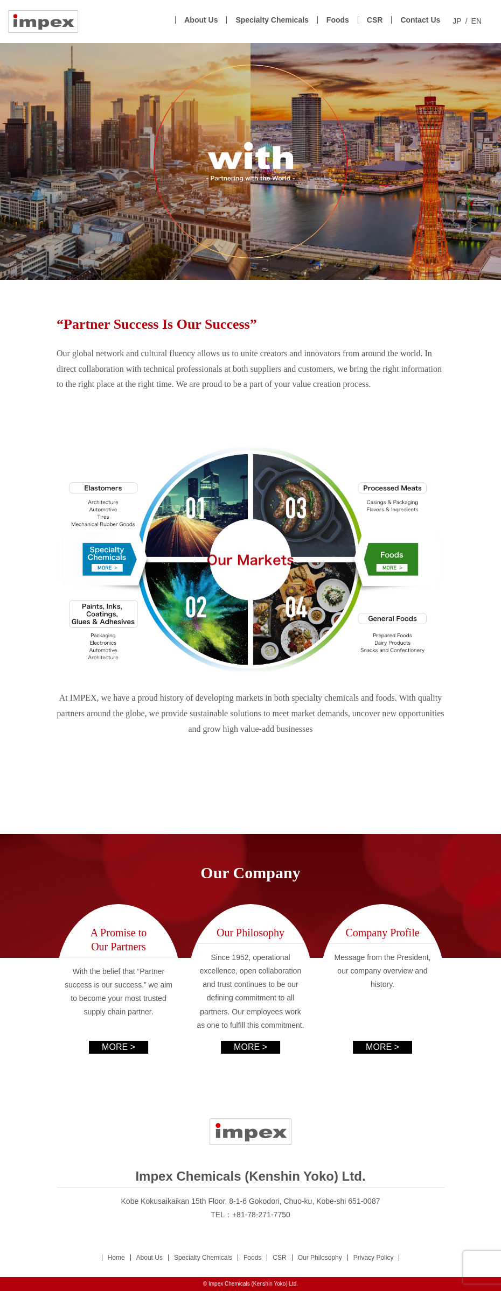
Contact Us (420, 20)
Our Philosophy (320, 1257)
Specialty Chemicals (271, 20)
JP (457, 21)
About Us (201, 20)
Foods (337, 20)
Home (116, 1257)
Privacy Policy (373, 1257)
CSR (375, 20)
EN (476, 21)
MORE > (118, 1047)
